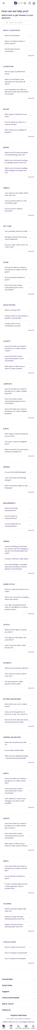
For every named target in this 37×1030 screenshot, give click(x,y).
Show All (31, 56)
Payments (28, 1019)
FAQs (16, 1019)
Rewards (21, 1019)
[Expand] (30, 35)
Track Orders (10, 1019)
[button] (18, 35)
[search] (7, 22)
